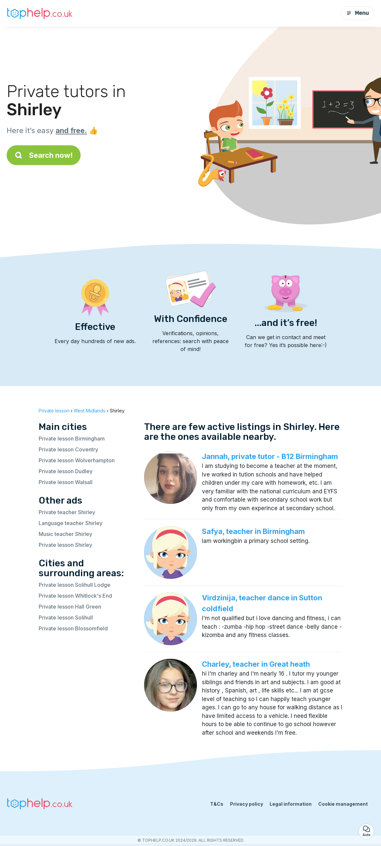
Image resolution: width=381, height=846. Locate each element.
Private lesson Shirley (65, 545)
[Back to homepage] (40, 13)
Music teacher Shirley (65, 534)
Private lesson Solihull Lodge (74, 585)
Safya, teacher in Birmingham (253, 531)
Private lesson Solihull (66, 617)
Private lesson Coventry (68, 449)
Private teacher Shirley (67, 512)
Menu (357, 13)
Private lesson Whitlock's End (75, 595)
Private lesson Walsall (66, 482)
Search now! (44, 155)
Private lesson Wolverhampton (77, 460)
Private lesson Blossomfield (73, 628)
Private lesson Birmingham (72, 438)
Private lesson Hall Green (70, 606)
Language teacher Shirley (70, 523)
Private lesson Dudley (66, 471)
